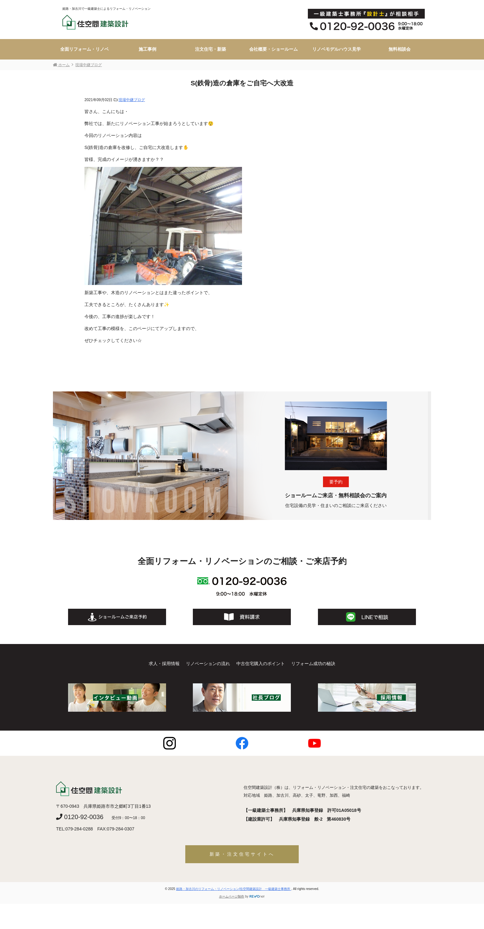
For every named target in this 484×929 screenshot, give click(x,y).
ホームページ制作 (231, 896)
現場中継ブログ (131, 100)
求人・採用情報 (164, 663)
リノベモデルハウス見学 (336, 49)
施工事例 (147, 49)
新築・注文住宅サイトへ (242, 854)
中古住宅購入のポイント (260, 663)
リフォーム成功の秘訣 (313, 663)
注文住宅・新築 (210, 49)
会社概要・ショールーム (273, 49)
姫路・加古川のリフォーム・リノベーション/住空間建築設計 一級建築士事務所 (233, 889)
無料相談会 (400, 49)
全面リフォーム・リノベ (84, 49)
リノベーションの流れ (208, 663)
